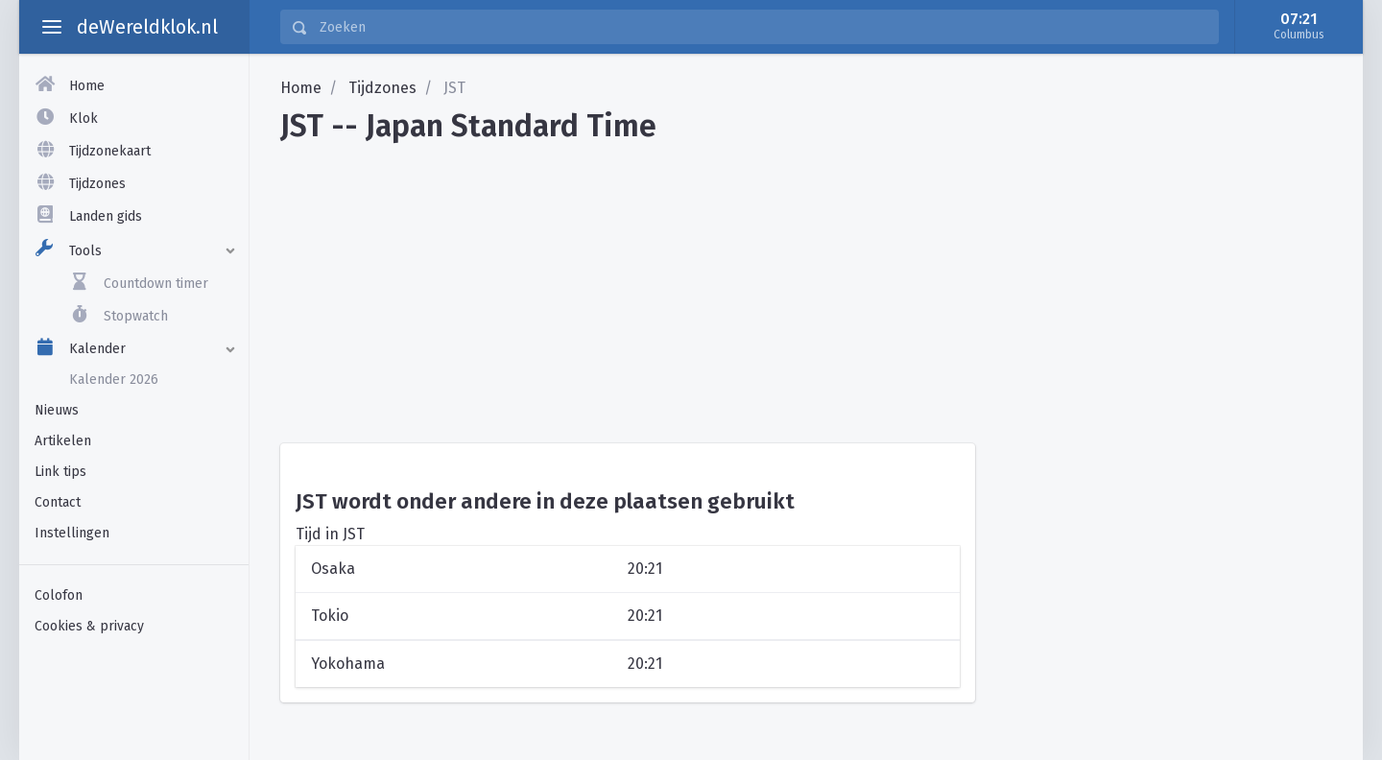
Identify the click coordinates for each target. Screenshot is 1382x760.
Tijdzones (382, 88)
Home (301, 88)
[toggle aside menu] (52, 27)
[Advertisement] (806, 286)
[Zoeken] (763, 27)
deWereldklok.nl (147, 26)
